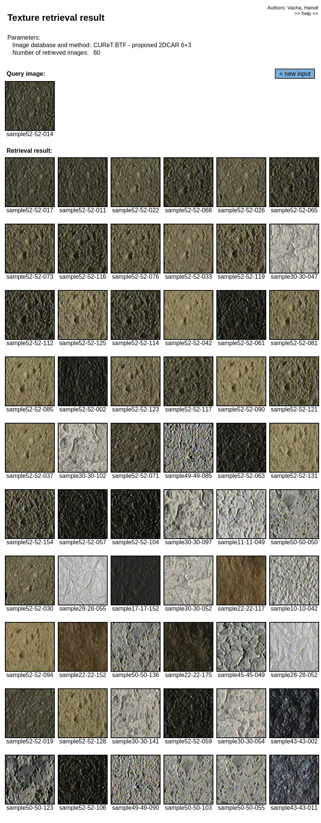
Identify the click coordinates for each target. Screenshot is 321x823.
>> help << (306, 13)
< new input (294, 74)
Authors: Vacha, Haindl (292, 8)
